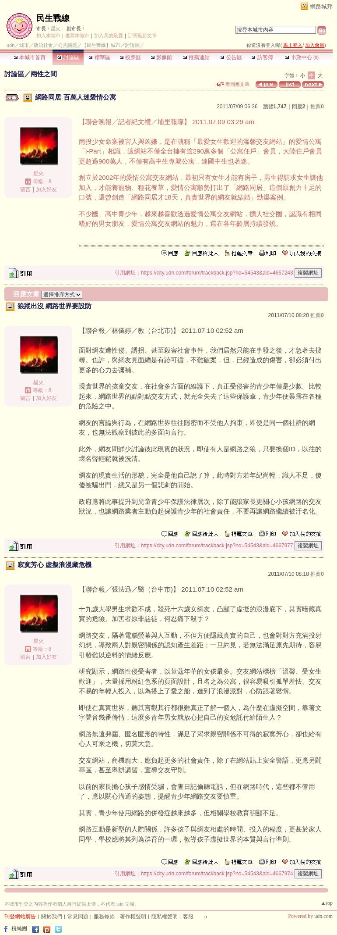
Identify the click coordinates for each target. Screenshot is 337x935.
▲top (327, 903)
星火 (55, 28)
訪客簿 (262, 57)
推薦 (317, 106)
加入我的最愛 (108, 35)
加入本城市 (48, 35)
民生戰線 (53, 18)
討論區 (68, 57)
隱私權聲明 (164, 917)
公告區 (231, 57)
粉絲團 (19, 928)
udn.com (323, 916)
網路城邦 (321, 6)
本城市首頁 (30, 57)
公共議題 (67, 45)
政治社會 (43, 45)
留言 (25, 189)
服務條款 (104, 917)
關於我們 (51, 917)
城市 (24, 45)
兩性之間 (44, 74)
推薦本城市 (77, 35)
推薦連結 (196, 57)
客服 (188, 917)
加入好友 (46, 189)
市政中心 (302, 57)
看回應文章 (233, 84)
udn (10, 45)
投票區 (130, 57)
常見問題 (77, 917)
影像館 (161, 57)
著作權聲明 (133, 917)
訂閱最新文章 (142, 35)
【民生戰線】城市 (101, 45)
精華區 (99, 57)
